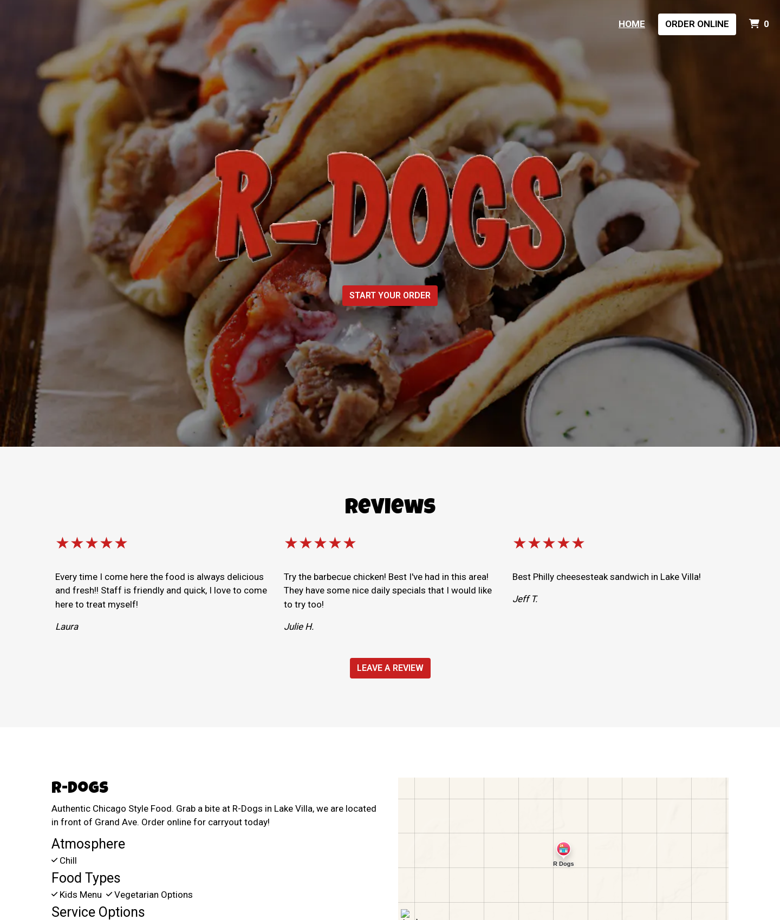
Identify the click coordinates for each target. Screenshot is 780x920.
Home (632, 23)
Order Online (697, 23)
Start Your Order (390, 295)
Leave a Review (390, 668)
